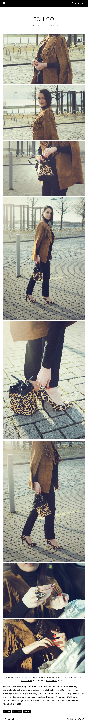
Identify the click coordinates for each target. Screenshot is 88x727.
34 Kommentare (75, 719)
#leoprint (17, 711)
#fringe (7, 711)
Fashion (53, 25)
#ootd (27, 711)
